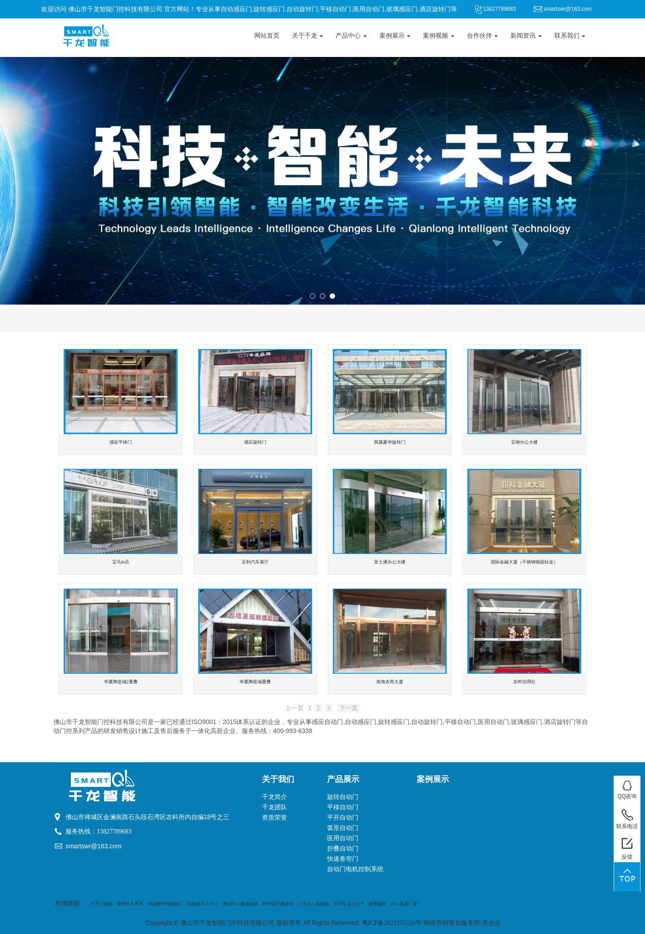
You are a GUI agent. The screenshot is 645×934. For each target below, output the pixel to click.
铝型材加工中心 (202, 903)
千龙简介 (274, 797)
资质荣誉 (274, 817)
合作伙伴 (482, 35)
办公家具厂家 (404, 903)
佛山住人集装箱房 (240, 903)
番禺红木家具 (130, 903)
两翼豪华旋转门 (389, 442)
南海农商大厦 (389, 681)
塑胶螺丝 (378, 903)
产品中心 (351, 35)
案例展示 (395, 35)
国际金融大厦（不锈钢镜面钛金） (524, 561)
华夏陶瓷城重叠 (255, 681)
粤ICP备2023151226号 (392, 923)
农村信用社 (524, 681)
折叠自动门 (342, 848)
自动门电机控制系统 (355, 869)
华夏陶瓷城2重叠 (121, 681)
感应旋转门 (255, 442)
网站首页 (266, 35)
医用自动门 (342, 838)
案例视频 (438, 35)
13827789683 (114, 831)
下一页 (348, 708)
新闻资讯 (526, 35)
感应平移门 (120, 442)
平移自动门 (342, 807)
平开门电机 (101, 903)
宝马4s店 (121, 561)
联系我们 (570, 35)
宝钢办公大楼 (524, 442)
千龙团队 (274, 807)
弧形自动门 (342, 828)
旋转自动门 (342, 797)
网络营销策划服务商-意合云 (462, 923)
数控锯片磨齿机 (278, 903)
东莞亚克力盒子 (349, 903)
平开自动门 (342, 817)
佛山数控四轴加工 (165, 903)
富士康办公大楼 (389, 561)
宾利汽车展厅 (255, 561)
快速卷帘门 (342, 858)
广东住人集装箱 (313, 903)
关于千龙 (307, 35)
